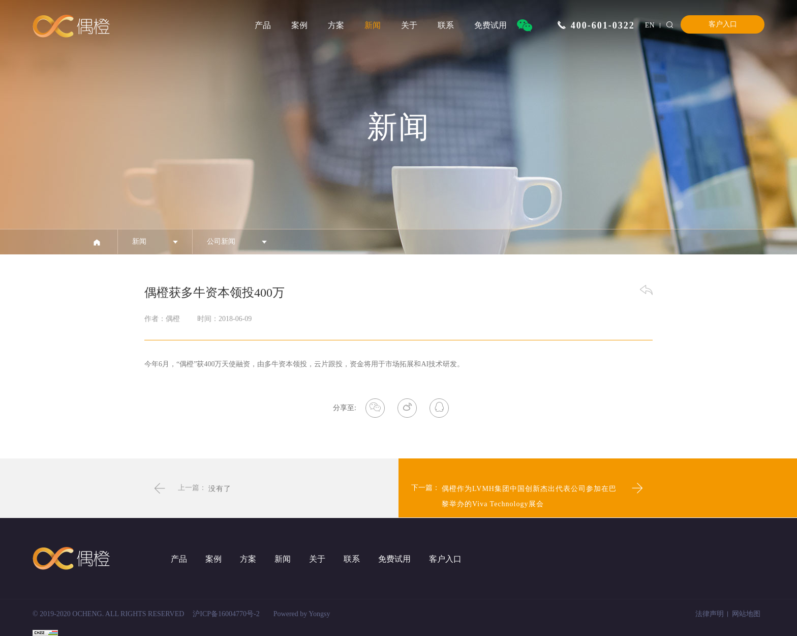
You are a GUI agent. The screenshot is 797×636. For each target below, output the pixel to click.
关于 (409, 25)
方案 (336, 25)
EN (650, 25)
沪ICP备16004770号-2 (226, 614)
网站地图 (746, 614)
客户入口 (723, 24)
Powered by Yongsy (301, 614)
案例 (299, 25)
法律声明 (709, 614)
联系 (446, 25)
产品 (263, 25)
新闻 (372, 25)
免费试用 (490, 25)
